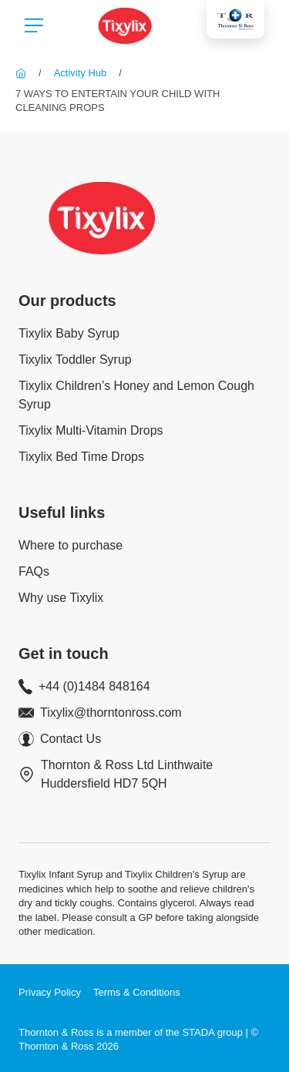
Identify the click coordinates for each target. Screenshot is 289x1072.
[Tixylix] (20, 73)
